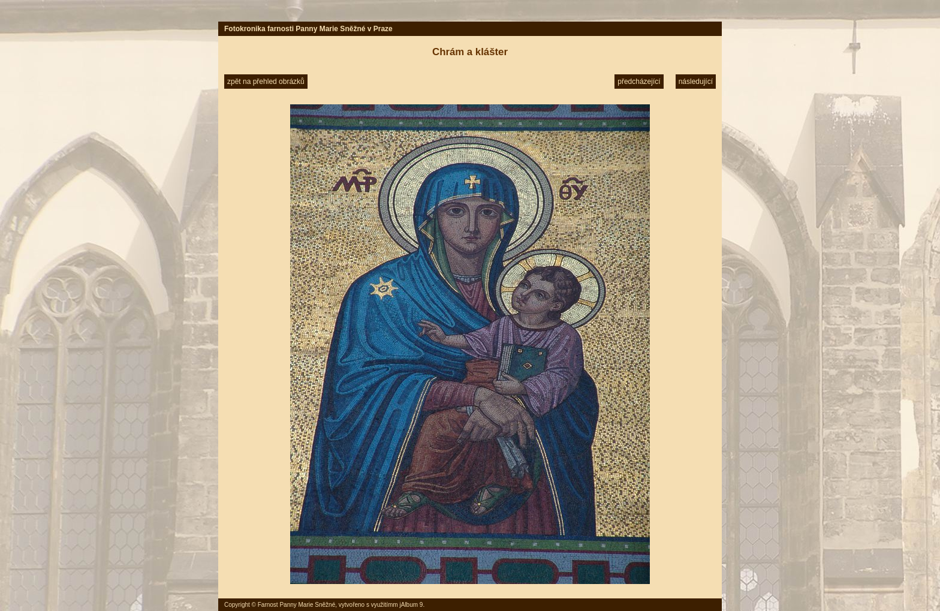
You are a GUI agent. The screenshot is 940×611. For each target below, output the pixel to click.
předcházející (638, 81)
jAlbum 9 (411, 604)
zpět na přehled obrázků (266, 81)
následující (696, 81)
